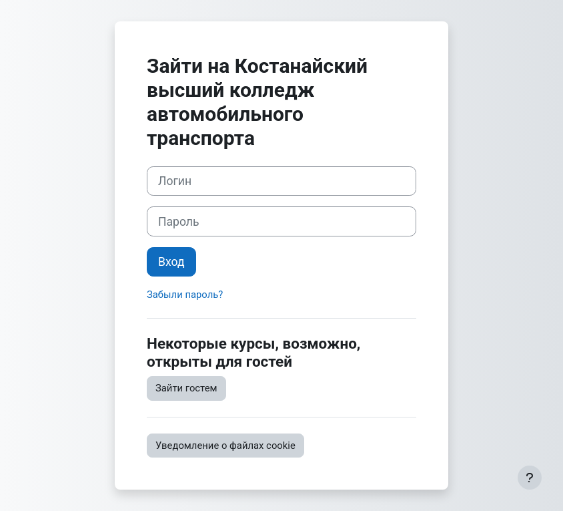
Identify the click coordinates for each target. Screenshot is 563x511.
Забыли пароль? (185, 295)
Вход (171, 262)
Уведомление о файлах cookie (225, 446)
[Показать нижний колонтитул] (530, 478)
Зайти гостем (186, 388)
